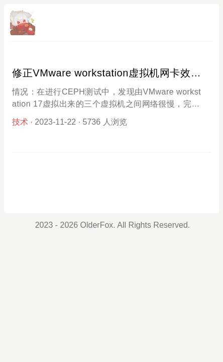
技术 (20, 122)
